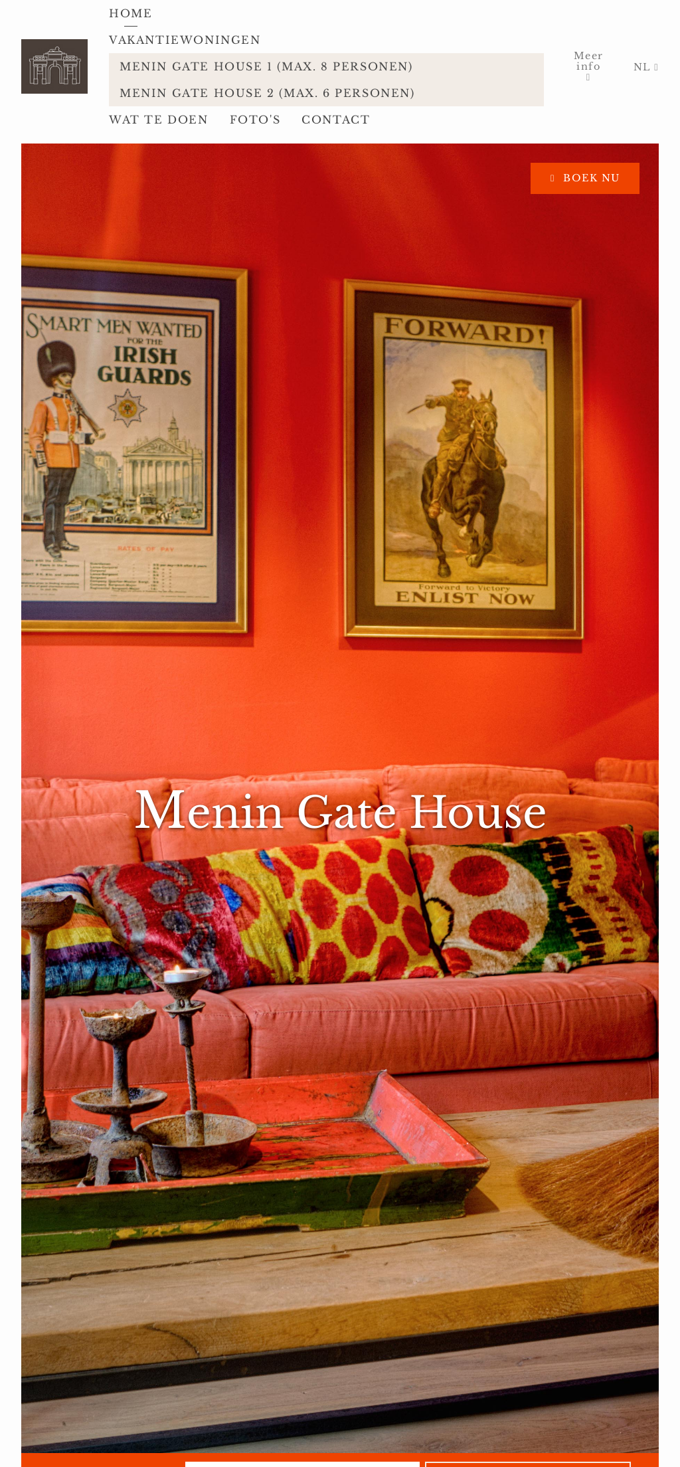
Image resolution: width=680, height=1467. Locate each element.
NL (644, 67)
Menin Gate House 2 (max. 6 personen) (267, 93)
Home (130, 13)
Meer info (589, 61)
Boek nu (590, 178)
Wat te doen (159, 119)
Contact (335, 119)
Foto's (255, 119)
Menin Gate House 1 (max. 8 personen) (266, 66)
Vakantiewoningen (187, 40)
